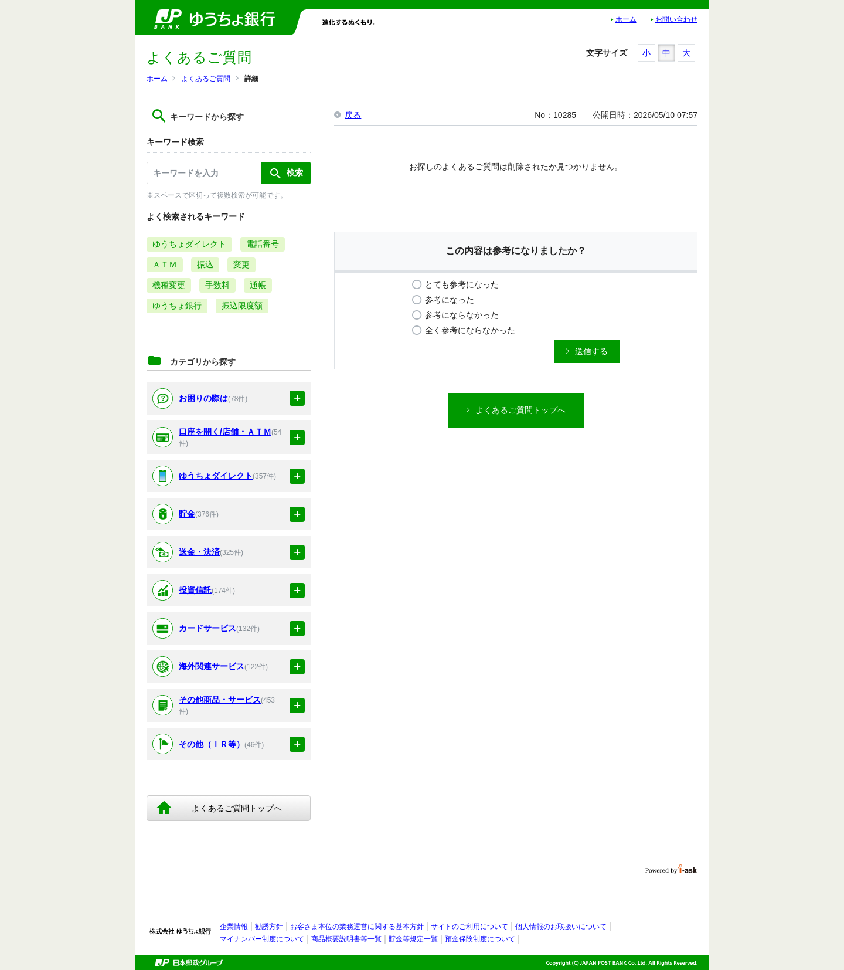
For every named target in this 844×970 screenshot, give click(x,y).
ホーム (626, 19)
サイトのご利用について (469, 926)
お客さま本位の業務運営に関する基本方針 (357, 926)
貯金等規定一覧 (413, 939)
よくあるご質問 (205, 78)
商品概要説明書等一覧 (346, 939)
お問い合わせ (676, 19)
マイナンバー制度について (262, 939)
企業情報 (234, 926)
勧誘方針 (269, 926)
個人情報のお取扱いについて (561, 926)
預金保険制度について (480, 939)
